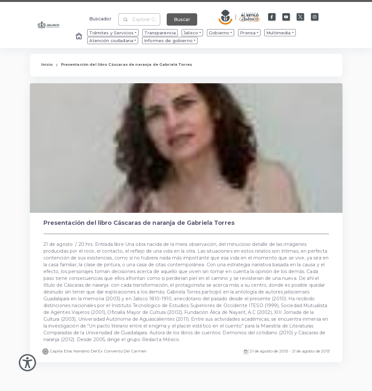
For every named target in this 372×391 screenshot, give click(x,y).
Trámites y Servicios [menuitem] (111, 32)
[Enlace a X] (301, 17)
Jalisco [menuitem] (191, 32)
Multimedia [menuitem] (278, 32)
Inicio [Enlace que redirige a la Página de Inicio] (47, 64)
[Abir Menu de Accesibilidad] (27, 363)
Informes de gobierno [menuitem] (168, 40)
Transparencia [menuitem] (160, 32)
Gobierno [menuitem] (219, 32)
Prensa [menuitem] (248, 32)
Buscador (100, 19)
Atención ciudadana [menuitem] (111, 40)
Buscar (182, 19)
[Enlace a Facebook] (272, 17)
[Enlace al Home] (79, 36)
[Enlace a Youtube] (286, 17)
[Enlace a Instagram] (315, 17)
